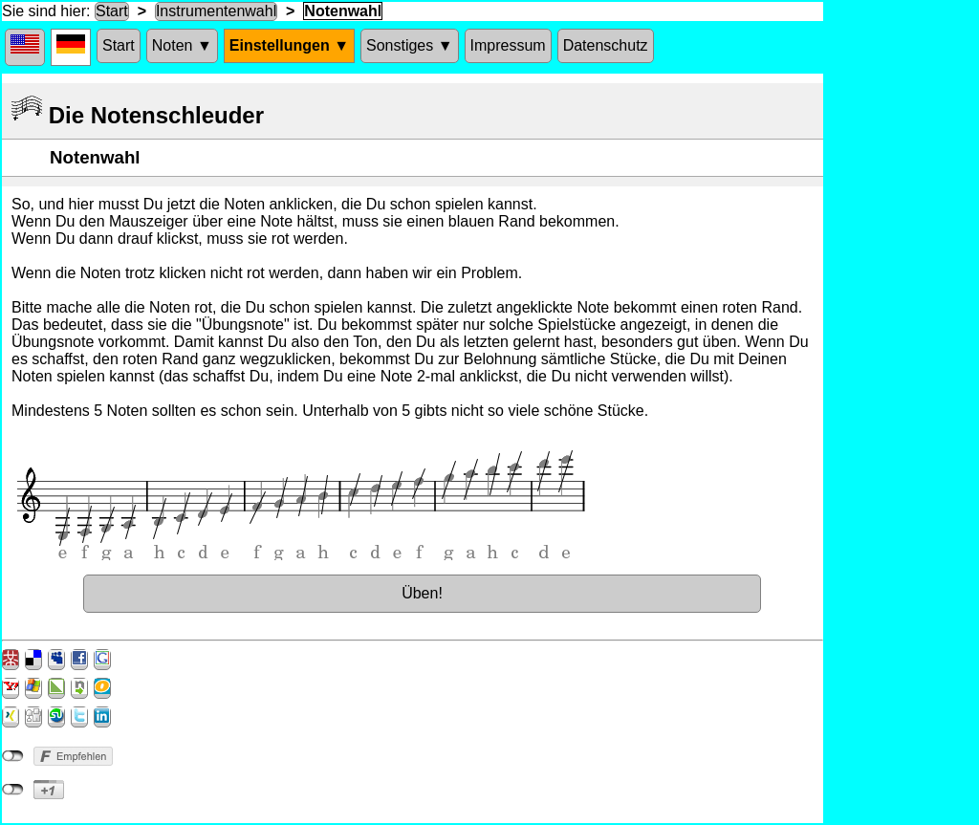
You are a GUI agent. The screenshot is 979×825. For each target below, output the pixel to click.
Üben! (422, 593)
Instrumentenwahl (216, 11)
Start (112, 11)
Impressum (508, 45)
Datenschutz (605, 45)
